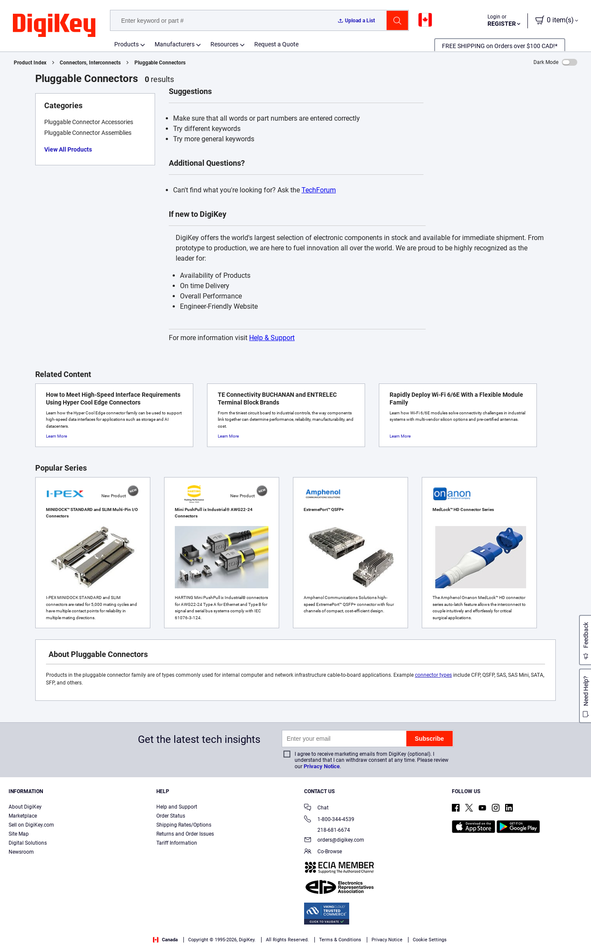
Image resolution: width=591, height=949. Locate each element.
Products (126, 44)
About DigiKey (25, 807)
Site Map (19, 834)
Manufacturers (175, 44)
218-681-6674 (327, 830)
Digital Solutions (28, 843)
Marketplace (23, 816)
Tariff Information (176, 843)
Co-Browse (323, 852)
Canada (165, 940)
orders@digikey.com (334, 840)
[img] (54, 26)
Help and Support (176, 807)
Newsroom (21, 852)
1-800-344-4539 (329, 820)
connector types (433, 675)
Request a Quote (276, 44)
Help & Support (272, 338)
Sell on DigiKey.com (31, 825)
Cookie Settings (430, 940)
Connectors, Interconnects (90, 63)
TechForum (319, 190)
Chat (316, 808)
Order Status (170, 816)
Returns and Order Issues (185, 834)
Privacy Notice (322, 766)
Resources (224, 44)
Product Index (30, 63)
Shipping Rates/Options (183, 825)
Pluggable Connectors (160, 63)
